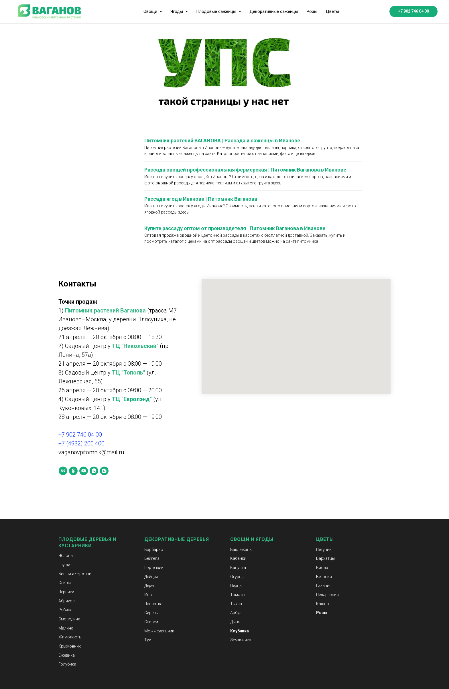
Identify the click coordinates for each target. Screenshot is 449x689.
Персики (66, 592)
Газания (324, 585)
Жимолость (69, 637)
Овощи (239, 539)
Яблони (65, 555)
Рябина (65, 610)
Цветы (332, 11)
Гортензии (154, 567)
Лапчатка (153, 604)
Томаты (237, 594)
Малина (65, 628)
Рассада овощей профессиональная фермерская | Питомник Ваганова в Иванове (245, 170)
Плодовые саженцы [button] (216, 11)
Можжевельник (159, 631)
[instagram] (104, 471)
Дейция (151, 576)
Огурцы (237, 576)
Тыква (236, 604)
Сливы (64, 582)
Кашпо (322, 604)
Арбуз (235, 612)
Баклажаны (241, 549)
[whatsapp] (94, 471)
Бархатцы (325, 558)
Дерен (149, 585)
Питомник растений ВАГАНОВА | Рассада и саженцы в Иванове (222, 141)
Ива (148, 594)
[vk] (63, 471)
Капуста (238, 567)
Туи (147, 640)
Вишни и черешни (74, 573)
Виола (322, 567)
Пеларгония (327, 594)
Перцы (236, 585)
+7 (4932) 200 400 (81, 443)
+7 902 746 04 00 (80, 434)
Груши (64, 564)
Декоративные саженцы (273, 11)
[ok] (73, 471)
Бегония (324, 576)
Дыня (235, 622)
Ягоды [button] (177, 11)
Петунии (324, 549)
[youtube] (83, 471)
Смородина (69, 619)
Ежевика (66, 655)
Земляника (240, 640)
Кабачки (238, 558)
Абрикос (66, 601)
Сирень (151, 612)
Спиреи (151, 622)
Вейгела (151, 558)
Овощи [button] (150, 11)
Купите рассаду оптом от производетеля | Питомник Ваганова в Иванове (234, 228)
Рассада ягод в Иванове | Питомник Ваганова (200, 199)
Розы (312, 11)
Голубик (66, 664)
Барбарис (153, 549)
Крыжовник (69, 646)
